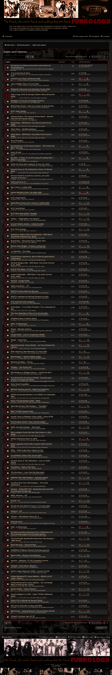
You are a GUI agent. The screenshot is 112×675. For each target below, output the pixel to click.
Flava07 (15, 523)
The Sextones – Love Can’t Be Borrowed (27, 472)
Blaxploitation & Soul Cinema (40, 183)
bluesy (14, 107)
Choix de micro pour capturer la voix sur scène (30, 164)
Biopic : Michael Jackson (21, 329)
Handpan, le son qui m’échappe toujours (27, 101)
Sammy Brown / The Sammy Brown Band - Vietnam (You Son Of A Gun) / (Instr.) (32, 117)
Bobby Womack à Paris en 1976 (24, 439)
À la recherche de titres (20, 73)
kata (14, 353)
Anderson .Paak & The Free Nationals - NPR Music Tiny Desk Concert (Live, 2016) (31, 235)
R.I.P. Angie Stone (18, 198)
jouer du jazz (16, 152)
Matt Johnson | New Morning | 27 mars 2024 (29, 351)
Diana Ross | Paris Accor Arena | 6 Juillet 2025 (30, 203)
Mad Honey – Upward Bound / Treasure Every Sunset (33, 611)
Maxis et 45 (35, 567)
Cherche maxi (16, 522)
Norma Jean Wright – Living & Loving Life (28, 246)
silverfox (15, 80)
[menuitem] (105, 36)
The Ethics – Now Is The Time (23, 467)
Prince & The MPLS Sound (39, 253)
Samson (15, 381)
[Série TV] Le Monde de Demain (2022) (26, 600)
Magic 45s (34, 120)
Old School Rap (35, 492)
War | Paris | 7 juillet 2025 (21, 187)
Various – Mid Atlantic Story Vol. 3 (25, 516)
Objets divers (36, 102)
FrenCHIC (15, 204)
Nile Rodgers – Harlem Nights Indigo (26, 357)
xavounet (15, 368)
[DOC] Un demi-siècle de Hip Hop (24, 291)
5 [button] (100, 56)
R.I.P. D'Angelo (17, 141)
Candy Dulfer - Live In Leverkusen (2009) (27, 335)
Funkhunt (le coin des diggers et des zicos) (42, 165)
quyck (14, 90)
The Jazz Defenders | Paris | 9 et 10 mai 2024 (29, 313)
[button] (89, 57)
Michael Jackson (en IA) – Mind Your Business (30, 389)
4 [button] (98, 56)
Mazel (14, 179)
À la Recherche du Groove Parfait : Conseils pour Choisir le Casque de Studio (31, 379)
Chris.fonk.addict (17, 69)
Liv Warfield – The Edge (20, 251)
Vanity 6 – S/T (16, 511)
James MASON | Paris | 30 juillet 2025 (26, 192)
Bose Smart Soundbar (20, 384)
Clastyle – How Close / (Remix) (23, 566)
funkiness (15, 98)
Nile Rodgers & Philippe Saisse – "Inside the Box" (31, 372)
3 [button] (96, 56)
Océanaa (15, 102)
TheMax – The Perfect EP (21, 367)
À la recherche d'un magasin (23, 302)
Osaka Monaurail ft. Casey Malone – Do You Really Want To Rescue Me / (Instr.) (32, 584)
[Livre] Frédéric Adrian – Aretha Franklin (27, 224)
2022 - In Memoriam (19, 527)
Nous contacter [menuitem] (61, 637)
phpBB (52, 664)
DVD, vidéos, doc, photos (40, 98)
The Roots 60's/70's (36, 287)
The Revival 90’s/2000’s (38, 130)
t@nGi (14, 562)
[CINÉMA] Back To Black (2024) (24, 319)
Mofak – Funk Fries (19, 340)
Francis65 (15, 303)
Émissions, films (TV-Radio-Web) (40, 107)
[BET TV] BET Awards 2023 (22, 411)
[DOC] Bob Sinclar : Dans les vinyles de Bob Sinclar (32, 106)
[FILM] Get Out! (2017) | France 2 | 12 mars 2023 (30, 506)
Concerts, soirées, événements (41, 80)
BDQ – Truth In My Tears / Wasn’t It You (27, 450)
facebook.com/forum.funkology (38, 30)
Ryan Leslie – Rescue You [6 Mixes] (25, 555)
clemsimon (15, 183)
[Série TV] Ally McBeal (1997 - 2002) (25, 401)
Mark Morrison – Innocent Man (23, 545)
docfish (14, 607)
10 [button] (104, 56)
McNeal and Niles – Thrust (22, 362)
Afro (32, 282)
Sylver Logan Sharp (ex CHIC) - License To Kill (30, 571)
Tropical (33, 310)
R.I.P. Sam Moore (18, 208)
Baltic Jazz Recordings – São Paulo (25, 427)
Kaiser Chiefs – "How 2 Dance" (23, 589)
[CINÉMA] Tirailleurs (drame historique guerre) (30, 550)
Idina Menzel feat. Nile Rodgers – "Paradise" (29, 406)
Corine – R (15, 501)
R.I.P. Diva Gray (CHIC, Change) (24, 213)
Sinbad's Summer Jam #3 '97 (23, 616)
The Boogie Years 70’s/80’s (38, 270)
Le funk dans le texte (37, 225)
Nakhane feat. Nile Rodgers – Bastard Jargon (29, 478)
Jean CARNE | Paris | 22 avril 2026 (25, 84)
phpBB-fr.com (58, 665)
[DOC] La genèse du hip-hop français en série (30, 296)
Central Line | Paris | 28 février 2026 (25, 79)
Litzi (14, 165)
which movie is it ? (18, 182)
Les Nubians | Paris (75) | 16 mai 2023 (26, 455)
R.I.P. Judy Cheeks (18, 111)
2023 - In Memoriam (19, 324)
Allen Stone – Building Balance (23, 129)
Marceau (15, 385)
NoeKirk (15, 153)
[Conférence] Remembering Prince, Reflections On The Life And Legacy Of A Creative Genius (32, 533)
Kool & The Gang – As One (22, 269)
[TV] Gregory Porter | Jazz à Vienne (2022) (28, 422)
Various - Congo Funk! (20, 281)
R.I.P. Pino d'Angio (18, 229)
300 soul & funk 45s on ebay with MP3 (26, 606)
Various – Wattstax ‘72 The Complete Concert (29, 561)
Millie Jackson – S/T (19, 495)
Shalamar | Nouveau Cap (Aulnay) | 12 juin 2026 (30, 89)
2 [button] (94, 56)
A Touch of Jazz (37, 149)
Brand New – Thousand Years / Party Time (28, 241)
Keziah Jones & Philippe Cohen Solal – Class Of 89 (32, 417)
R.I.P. (34, 112)
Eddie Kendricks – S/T (20, 286)
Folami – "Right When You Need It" (25, 219)
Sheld (14, 74)
